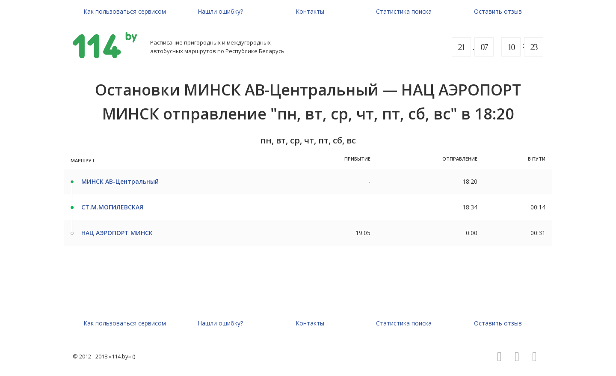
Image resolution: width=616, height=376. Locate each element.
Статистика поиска (404, 11)
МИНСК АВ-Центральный (120, 181)
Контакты (310, 11)
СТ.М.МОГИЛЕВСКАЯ (112, 207)
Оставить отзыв (498, 11)
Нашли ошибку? (220, 11)
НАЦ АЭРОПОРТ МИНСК (117, 233)
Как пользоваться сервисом (124, 11)
